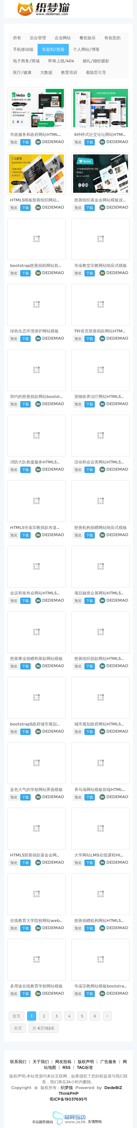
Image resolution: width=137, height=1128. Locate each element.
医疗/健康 (22, 72)
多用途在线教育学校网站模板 (36, 986)
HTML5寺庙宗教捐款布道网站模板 (41, 527)
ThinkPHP (69, 1093)
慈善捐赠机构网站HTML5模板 (101, 920)
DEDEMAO (53, 141)
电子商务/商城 (26, 60)
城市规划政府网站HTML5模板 (101, 724)
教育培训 (69, 72)
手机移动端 (23, 49)
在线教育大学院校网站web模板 (39, 920)
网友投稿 (63, 1061)
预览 (13, 142)
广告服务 (108, 1061)
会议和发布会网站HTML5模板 (37, 593)
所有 (17, 37)
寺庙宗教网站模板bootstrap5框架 (105, 986)
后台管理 (38, 37)
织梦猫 (67, 1087)
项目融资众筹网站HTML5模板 (101, 593)
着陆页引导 (96, 72)
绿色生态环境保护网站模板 (34, 331)
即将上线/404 (61, 60)
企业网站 (63, 37)
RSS (66, 1067)
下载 (25, 142)
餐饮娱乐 (87, 37)
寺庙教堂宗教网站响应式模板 (100, 265)
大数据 (46, 72)
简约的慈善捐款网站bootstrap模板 (42, 396)
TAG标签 (85, 1067)
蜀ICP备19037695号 (68, 1099)
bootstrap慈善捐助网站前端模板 (40, 265)
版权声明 (86, 1061)
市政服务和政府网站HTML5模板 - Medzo (48, 134)
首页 (16, 1016)
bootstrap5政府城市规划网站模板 (41, 724)
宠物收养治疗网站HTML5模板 (101, 396)
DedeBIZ (113, 1087)
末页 (18, 1028)
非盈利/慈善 (53, 49)
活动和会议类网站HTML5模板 (101, 462)
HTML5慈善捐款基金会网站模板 (39, 855)
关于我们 (41, 1061)
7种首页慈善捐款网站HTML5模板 (104, 331)
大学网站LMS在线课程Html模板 (104, 855)
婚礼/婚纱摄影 (96, 60)
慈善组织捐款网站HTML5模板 (101, 658)
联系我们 (18, 1061)
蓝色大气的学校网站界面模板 (36, 789)
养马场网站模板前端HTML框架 (102, 789)
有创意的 (112, 37)
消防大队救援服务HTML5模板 (37, 462)
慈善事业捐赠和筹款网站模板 (36, 658)
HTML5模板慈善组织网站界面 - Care (44, 200)
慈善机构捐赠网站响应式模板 (100, 527)
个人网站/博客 (86, 49)
